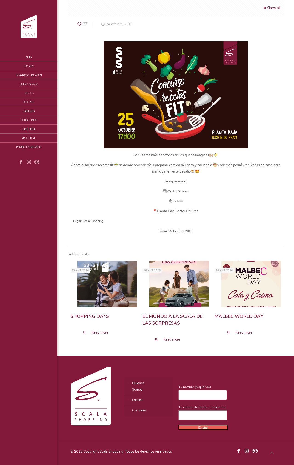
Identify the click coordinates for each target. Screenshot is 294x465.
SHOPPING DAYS (90, 316)
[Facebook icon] (21, 162)
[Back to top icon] (271, 453)
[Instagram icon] (28, 162)
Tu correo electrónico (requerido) (202, 412)
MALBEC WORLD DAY (239, 316)
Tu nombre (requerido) (202, 392)
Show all (271, 8)
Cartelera (139, 410)
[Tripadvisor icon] (36, 162)
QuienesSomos (138, 386)
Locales (137, 400)
